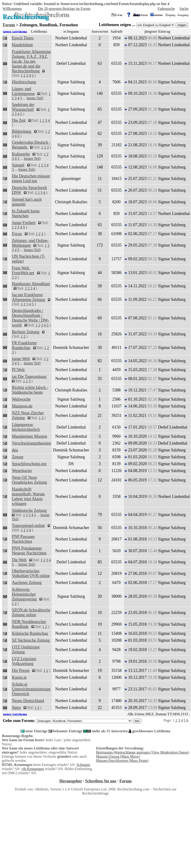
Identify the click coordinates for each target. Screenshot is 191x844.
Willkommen (12, 9)
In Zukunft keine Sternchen (26, 213)
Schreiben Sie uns (100, 781)
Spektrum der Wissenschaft (23, 107)
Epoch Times (23, 38)
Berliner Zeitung (25, 332)
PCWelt (18, 369)
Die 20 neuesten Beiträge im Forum (64, 9)
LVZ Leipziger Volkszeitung (24, 661)
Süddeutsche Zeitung (29, 510)
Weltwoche (21, 399)
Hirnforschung (24, 82)
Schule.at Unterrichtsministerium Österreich (31, 689)
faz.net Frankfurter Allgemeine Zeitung (28, 297)
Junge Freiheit (23, 222)
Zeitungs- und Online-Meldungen (30, 243)
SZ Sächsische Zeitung (31, 640)
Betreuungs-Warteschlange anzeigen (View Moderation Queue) (142, 752)
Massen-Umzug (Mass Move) (118, 756)
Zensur (17, 457)
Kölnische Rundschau (30, 633)
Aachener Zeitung (27, 582)
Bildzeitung (21, 131)
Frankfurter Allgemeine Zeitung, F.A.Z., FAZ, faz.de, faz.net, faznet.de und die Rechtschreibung (31, 61)
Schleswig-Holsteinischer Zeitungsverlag (24, 594)
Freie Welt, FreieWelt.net (23, 270)
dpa (15, 450)
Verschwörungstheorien (31, 443)
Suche (184, 9)
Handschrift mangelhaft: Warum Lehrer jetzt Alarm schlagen (28, 496)
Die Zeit (18, 120)
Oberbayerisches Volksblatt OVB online (31, 573)
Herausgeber (70, 781)
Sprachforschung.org (29, 463)
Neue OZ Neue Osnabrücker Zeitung (29, 480)
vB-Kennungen (33, 769)
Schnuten (83, 765)
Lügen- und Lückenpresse (23, 91)
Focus (17, 233)
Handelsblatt (22, 45)
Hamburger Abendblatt (31, 284)
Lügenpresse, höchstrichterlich (26, 427)
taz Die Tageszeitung (29, 376)
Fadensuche (166, 9)
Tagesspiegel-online (28, 525)
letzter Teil (34, 98)
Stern (16, 707)
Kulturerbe (21, 154)
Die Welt (19, 560)
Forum (9, 25)
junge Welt (21, 358)
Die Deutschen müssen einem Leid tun (31, 178)
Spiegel (18, 165)
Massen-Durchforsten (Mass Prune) (122, 761)
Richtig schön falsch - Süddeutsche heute (30, 390)
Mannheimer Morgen (29, 436)
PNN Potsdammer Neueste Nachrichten (29, 550)
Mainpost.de (22, 406)
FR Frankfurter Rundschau (24, 345)
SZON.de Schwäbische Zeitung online (31, 612)
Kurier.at (19, 677)
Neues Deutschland (28, 700)
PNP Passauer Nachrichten (23, 539)
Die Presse (20, 670)
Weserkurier (22, 470)
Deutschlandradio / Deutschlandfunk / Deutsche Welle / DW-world (30, 317)
